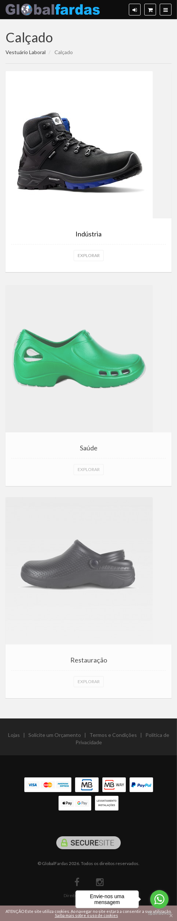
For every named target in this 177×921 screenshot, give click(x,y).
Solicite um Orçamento (54, 738)
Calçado (29, 37)
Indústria (88, 234)
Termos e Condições (113, 738)
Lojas (14, 738)
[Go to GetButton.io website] (159, 913)
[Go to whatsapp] (159, 899)
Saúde (89, 450)
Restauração (88, 663)
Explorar (89, 255)
